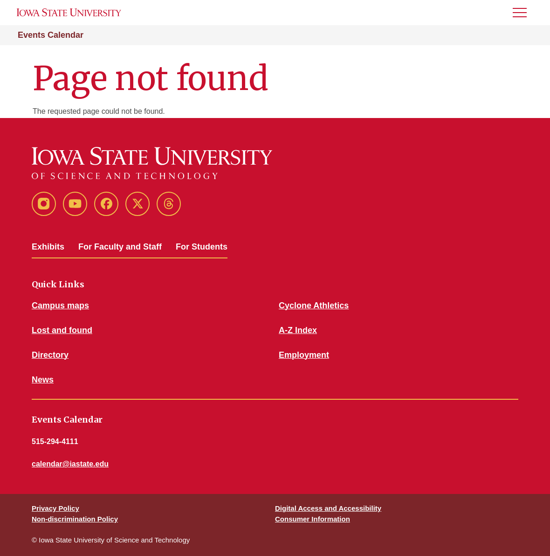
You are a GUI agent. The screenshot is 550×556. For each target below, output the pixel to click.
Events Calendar (50, 35)
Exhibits (48, 246)
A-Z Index (298, 330)
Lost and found (62, 330)
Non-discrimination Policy (75, 519)
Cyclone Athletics (314, 305)
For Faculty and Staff (120, 246)
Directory (50, 355)
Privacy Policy (55, 508)
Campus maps (60, 305)
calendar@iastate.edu (70, 464)
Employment (304, 355)
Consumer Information (312, 519)
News (43, 379)
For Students (201, 246)
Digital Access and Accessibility (328, 508)
